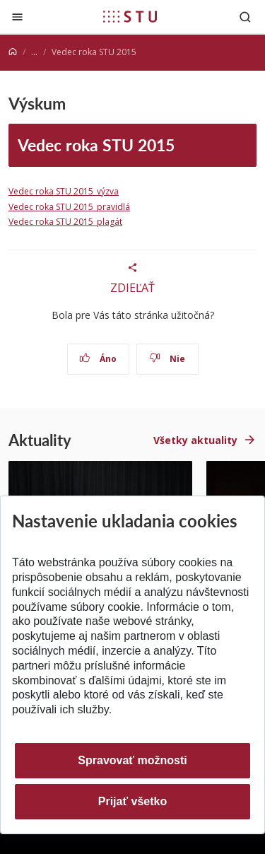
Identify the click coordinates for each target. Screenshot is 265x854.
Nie (167, 359)
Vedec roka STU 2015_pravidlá (69, 207)
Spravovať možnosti (132, 760)
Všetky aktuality (195, 440)
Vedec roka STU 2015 (96, 144)
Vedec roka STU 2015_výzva (63, 191)
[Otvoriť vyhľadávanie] (245, 16)
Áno (98, 359)
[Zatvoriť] (17, 16)
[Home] (12, 52)
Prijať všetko (132, 801)
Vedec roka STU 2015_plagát (65, 222)
